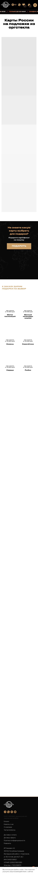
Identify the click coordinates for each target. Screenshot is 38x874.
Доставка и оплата (10, 835)
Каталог (6, 821)
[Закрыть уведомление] (36, 868)
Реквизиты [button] (7, 843)
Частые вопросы (9, 830)
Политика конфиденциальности (14, 840)
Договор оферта (10, 838)
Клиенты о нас (9, 824)
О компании (8, 827)
